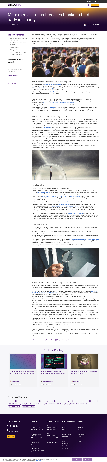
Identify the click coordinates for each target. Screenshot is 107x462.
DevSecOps (33, 431)
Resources (52, 5)
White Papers (65, 436)
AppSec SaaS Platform (52, 425)
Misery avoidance (15, 50)
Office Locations (81, 438)
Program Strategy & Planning (65, 340)
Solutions (45, 5)
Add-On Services (65, 448)
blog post (52, 107)
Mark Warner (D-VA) (75, 196)
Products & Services (36, 5)
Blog (63, 438)
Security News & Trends (48, 340)
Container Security (35, 442)
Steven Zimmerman (48, 381)
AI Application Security (52, 427)
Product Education (66, 445)
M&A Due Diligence (35, 448)
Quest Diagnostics (49, 84)
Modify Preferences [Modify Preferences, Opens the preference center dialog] (77, 460)
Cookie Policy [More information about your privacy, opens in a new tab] (38, 461)
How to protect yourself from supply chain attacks (18, 53)
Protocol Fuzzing (50, 440)
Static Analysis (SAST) (51, 429)
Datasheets (64, 427)
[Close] (104, 460)
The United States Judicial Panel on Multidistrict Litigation (64, 206)
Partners (80, 431)
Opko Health (50, 92)
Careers (79, 429)
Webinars (64, 429)
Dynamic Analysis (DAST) (52, 437)
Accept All (87, 460)
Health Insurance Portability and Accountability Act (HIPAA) (59, 102)
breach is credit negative (43, 192)
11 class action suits (64, 204)
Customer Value (65, 425)
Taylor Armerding (93, 24)
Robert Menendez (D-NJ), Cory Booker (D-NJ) (54, 196)
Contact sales (95, 5)
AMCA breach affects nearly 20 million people (19, 39)
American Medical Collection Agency (43, 88)
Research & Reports (66, 434)
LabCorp (58, 84)
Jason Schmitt (15, 381)
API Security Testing (35, 427)
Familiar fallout (14, 47)
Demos (63, 431)
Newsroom (80, 427)
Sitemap (79, 441)
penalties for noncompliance (75, 213)
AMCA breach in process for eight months (18, 43)
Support (90, 1)
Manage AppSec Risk (35, 440)
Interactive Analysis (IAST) (52, 435)
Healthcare (36, 340)
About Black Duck (82, 425)
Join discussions (12, 75)
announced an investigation (69, 202)
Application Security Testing (37, 429)
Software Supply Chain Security (38, 437)
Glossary (80, 436)
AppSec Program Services (52, 442)
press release (47, 127)
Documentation (65, 443)
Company (59, 5)
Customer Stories (81, 434)
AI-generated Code (35, 425)
